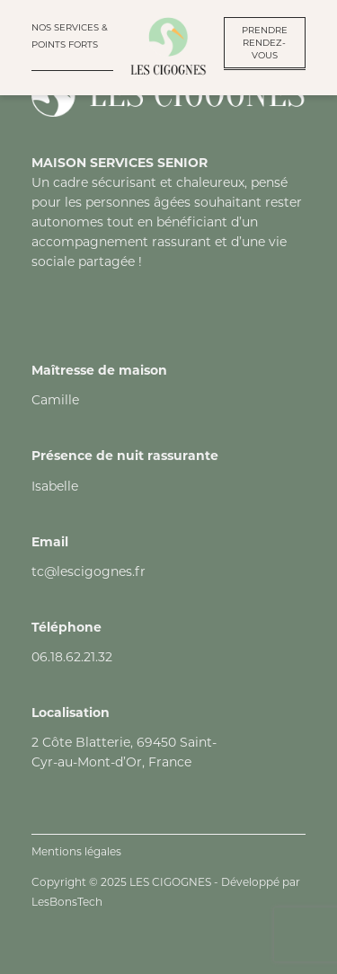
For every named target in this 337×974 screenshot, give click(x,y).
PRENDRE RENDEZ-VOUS (265, 42)
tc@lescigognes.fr (88, 571)
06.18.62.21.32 (71, 657)
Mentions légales (76, 851)
